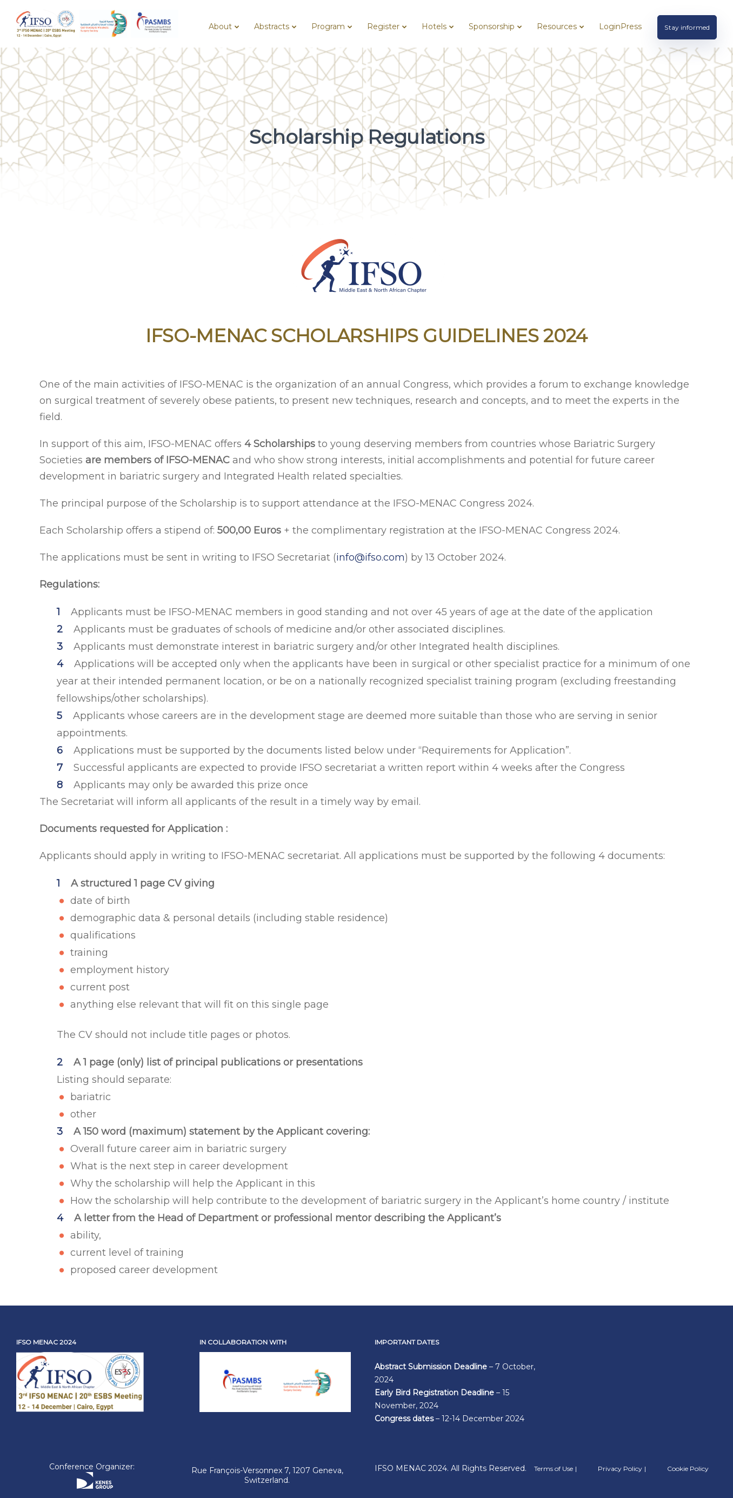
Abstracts (271, 26)
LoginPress (620, 26)
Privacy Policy (620, 1468)
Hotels (434, 26)
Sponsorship (492, 26)
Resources (557, 26)
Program (328, 26)
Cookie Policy (688, 1468)
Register (383, 26)
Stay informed (687, 27)
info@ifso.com (370, 557)
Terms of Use (553, 1468)
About (220, 26)
